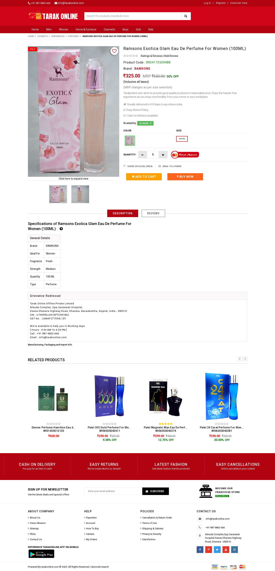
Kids (150, 29)
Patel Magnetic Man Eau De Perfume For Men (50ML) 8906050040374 (167, 429)
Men (49, 29)
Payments (91, 517)
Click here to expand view (73, 178)
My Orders (91, 539)
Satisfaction (148, 539)
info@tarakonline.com (71, 3)
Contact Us (36, 539)
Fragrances (57, 36)
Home (35, 29)
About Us (35, 517)
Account (90, 523)
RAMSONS (142, 68)
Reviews (153, 213)
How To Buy (92, 528)
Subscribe (157, 491)
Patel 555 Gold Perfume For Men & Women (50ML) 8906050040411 (111, 429)
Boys (125, 29)
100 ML (181, 139)
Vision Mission (38, 523)
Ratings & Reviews (152, 55)
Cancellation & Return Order (157, 517)
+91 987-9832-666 (40, 3)
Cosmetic (109, 29)
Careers (90, 534)
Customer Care (238, 3)
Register (220, 3)
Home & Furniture (86, 29)
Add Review (171, 55)
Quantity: (129, 154)
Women (63, 29)
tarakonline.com (50, 566)
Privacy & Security (151, 534)
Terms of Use (149, 523)
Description (123, 213)
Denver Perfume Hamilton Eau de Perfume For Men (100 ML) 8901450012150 (55, 429)
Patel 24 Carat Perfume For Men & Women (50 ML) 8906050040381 (223, 429)
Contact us (206, 511)
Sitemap (34, 528)
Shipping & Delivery (152, 528)
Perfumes (73, 36)
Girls (138, 29)
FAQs (33, 534)
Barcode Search (100, 566)
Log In (207, 3)
